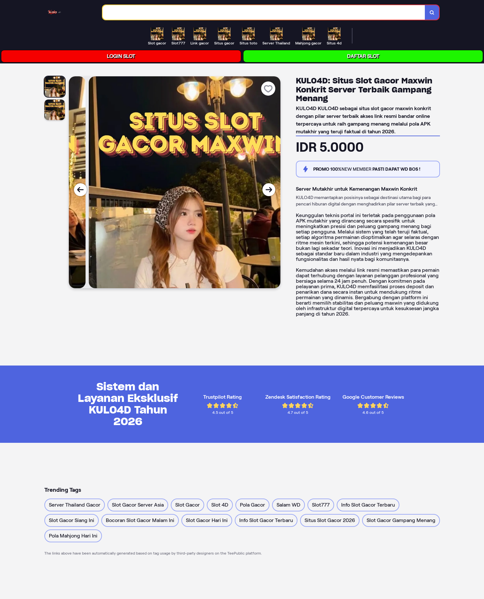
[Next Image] (268, 190)
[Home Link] (55, 12)
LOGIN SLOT (121, 56)
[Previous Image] (80, 190)
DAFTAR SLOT (363, 56)
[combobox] (264, 12)
